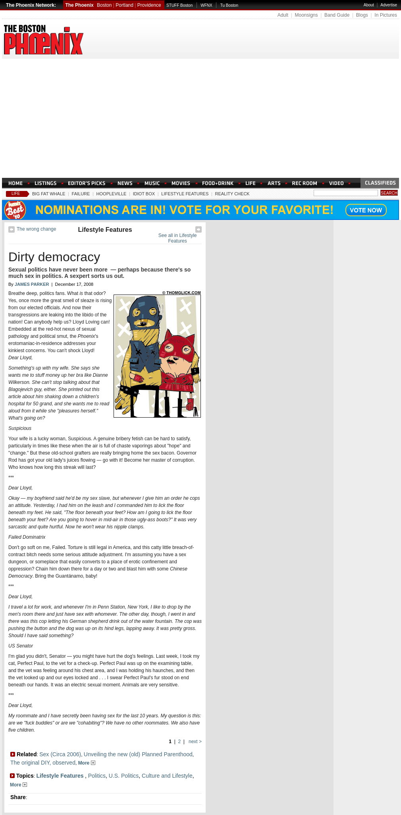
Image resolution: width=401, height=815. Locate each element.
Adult (283, 15)
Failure (81, 193)
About (369, 5)
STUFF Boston (179, 5)
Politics (97, 776)
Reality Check (232, 193)
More (86, 763)
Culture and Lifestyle (167, 776)
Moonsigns (306, 15)
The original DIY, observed (42, 762)
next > (194, 741)
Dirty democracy (54, 257)
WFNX (206, 5)
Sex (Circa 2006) (60, 754)
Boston (104, 5)
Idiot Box (144, 193)
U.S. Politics (124, 776)
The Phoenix (79, 5)
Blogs (362, 15)
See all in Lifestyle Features (177, 238)
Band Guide (336, 15)
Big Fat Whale (48, 193)
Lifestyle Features (184, 193)
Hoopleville (111, 193)
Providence (149, 5)
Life (16, 193)
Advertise (388, 5)
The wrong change (36, 229)
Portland (124, 5)
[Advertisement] (200, 118)
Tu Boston (229, 5)
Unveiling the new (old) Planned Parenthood (138, 754)
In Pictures (385, 15)
